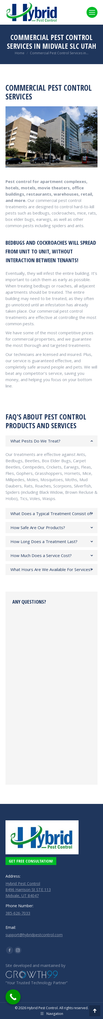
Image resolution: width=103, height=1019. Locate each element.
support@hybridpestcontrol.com (34, 934)
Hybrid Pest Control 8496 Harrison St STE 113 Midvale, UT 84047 (28, 889)
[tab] (51, 441)
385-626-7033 (17, 913)
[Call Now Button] (13, 996)
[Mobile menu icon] (92, 12)
